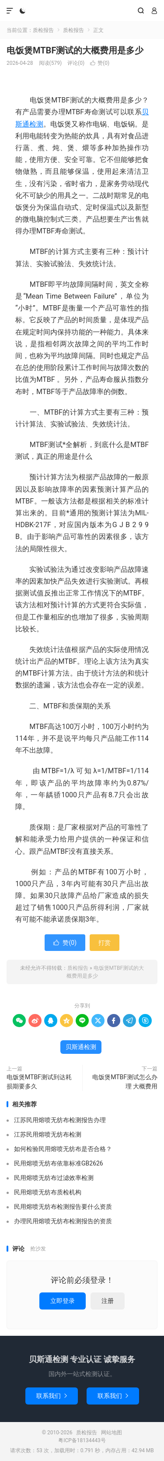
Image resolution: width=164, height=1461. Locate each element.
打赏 (104, 942)
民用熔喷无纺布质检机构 (47, 1192)
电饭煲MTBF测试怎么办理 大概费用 (124, 1082)
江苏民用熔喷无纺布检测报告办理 (60, 1119)
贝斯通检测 (81, 1046)
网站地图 (111, 1432)
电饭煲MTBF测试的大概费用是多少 (75, 50)
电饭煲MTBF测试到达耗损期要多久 (39, 1082)
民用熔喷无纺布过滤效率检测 (54, 1177)
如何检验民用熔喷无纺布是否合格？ (63, 1148)
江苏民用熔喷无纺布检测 (47, 1134)
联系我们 (51, 1395)
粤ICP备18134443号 (82, 1440)
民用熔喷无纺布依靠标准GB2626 (58, 1163)
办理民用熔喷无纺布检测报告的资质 (63, 1221)
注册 (107, 1300)
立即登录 (62, 1300)
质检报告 (82, 11)
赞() (99, 63)
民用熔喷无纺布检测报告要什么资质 (63, 1206)
